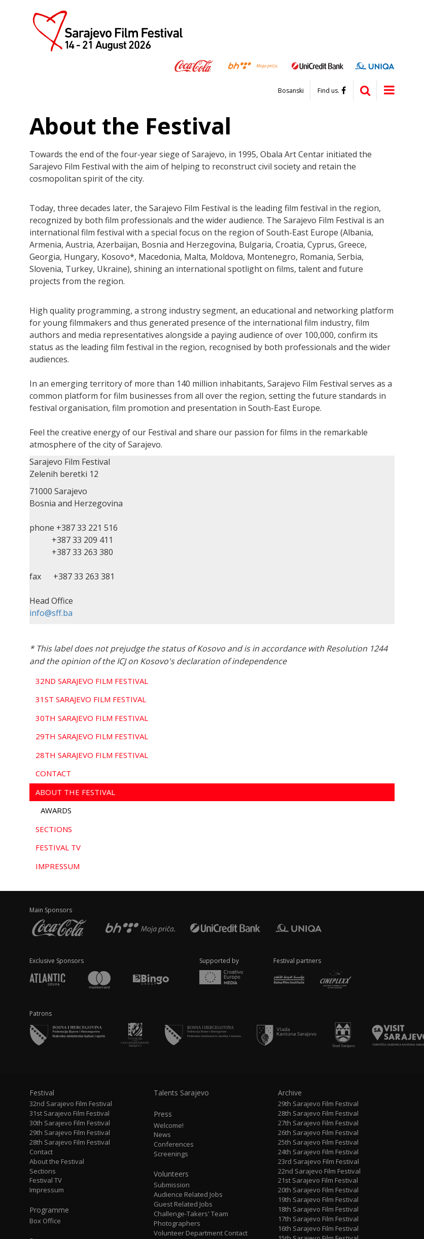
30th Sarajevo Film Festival (92, 718)
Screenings (171, 1154)
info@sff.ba (51, 612)
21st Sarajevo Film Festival (318, 1180)
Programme (49, 1210)
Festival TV (58, 847)
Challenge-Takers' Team (191, 1214)
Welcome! (169, 1125)
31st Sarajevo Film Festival (91, 699)
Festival (41, 1092)
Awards (56, 810)
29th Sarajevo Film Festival (92, 736)
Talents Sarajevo (181, 1092)
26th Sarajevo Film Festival (318, 1132)
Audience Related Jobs (188, 1194)
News (162, 1134)
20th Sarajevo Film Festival (318, 1190)
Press (163, 1114)
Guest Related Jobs (183, 1204)
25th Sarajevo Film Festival (318, 1142)
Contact (53, 773)
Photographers (177, 1223)
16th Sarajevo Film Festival (318, 1228)
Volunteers (171, 1174)
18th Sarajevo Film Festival (318, 1209)
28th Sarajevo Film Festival (92, 755)
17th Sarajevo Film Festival (318, 1219)
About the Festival (75, 792)
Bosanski (291, 91)
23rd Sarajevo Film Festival (318, 1161)
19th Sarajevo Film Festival (318, 1199)
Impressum (58, 866)
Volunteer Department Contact (201, 1233)
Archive (290, 1092)
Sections (54, 829)
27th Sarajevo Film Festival (318, 1123)
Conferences (174, 1144)
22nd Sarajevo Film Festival (319, 1171)
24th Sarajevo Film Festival (318, 1152)
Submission (172, 1185)
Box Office (45, 1221)
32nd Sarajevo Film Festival (92, 681)
